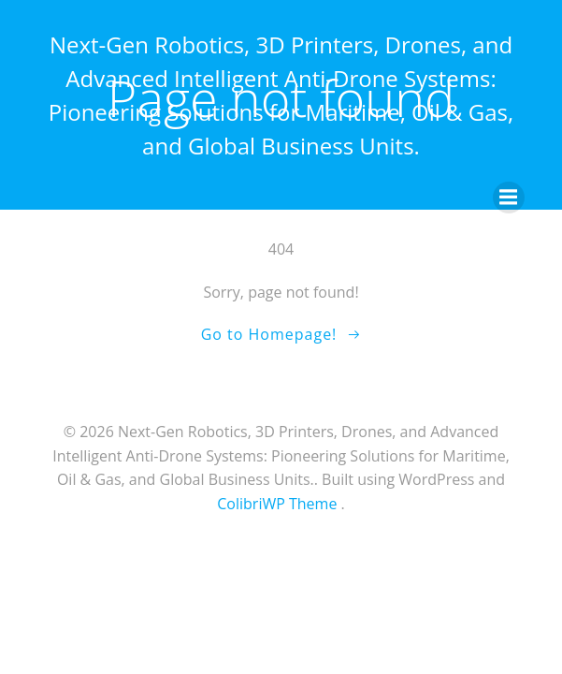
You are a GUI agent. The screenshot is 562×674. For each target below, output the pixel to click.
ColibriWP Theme (277, 503)
